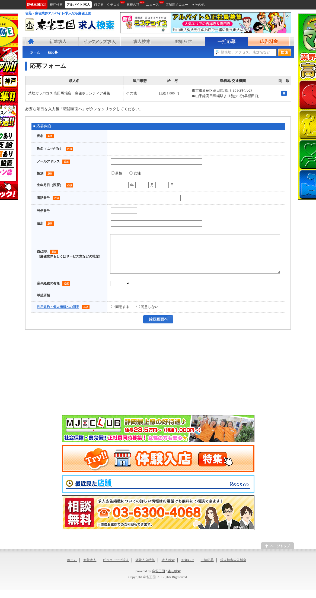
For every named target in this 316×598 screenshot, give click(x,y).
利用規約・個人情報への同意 (58, 315)
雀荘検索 (174, 579)
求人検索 (168, 568)
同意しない (147, 315)
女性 (135, 173)
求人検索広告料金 (233, 568)
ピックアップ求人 (116, 568)
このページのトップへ (277, 554)
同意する (120, 315)
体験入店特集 (145, 568)
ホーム (72, 568)
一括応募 (207, 568)
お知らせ (187, 568)
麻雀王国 (158, 579)
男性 (116, 173)
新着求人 (89, 568)
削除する (284, 93)
